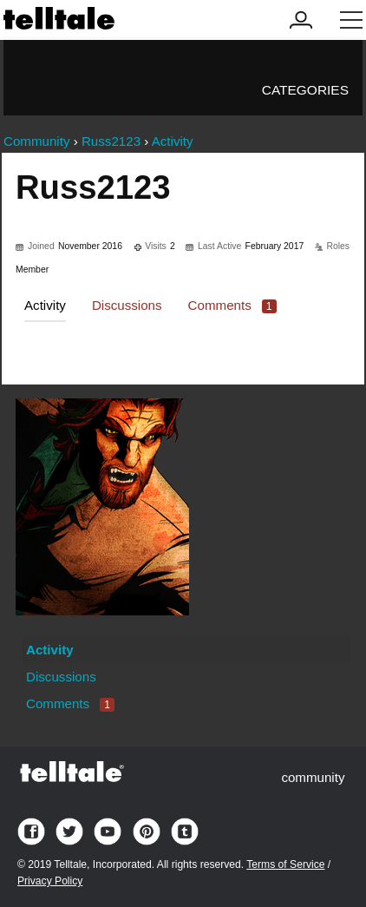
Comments (232, 305)
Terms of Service (285, 864)
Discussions (127, 305)
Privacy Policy (49, 881)
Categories (305, 89)
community (312, 777)
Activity (45, 305)
